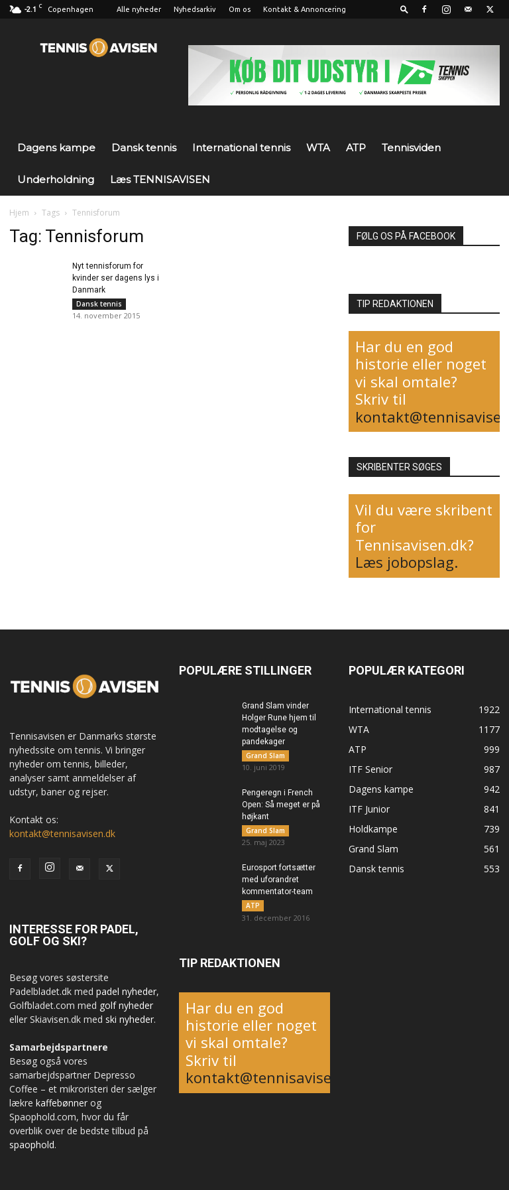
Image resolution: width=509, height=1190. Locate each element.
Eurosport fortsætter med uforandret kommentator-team (278, 884)
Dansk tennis (143, 147)
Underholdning (55, 179)
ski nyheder (129, 1019)
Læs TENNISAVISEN (160, 179)
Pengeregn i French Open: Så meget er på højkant (281, 807)
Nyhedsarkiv (195, 9)
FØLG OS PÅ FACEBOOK (406, 236)
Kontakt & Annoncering (304, 9)
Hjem (19, 212)
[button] (404, 9)
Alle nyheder (139, 9)
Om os (240, 9)
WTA (318, 147)
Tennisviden (411, 147)
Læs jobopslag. (406, 562)
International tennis (241, 147)
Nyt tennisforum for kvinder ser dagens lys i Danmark (115, 278)
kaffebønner (61, 1102)
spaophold (31, 1144)
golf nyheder (126, 1005)
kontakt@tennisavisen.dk (62, 833)
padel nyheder (126, 991)
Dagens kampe (56, 147)
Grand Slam (265, 755)
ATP (356, 147)
